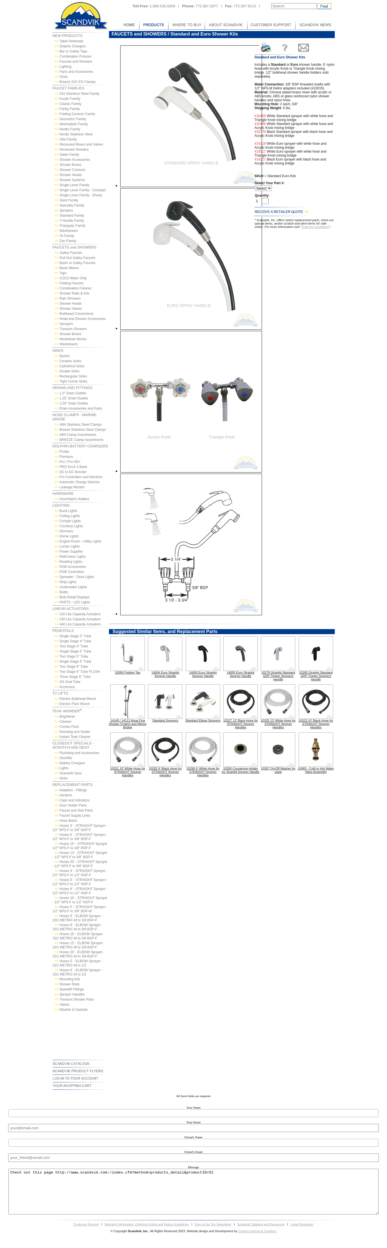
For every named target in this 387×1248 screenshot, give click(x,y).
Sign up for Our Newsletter (213, 1232)
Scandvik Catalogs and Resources (261, 1232)
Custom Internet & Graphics (257, 1239)
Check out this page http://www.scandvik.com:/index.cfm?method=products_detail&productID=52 (193, 1196)
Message (193, 1167)
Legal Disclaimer (301, 1232)
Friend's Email (193, 1151)
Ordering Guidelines (315, 226)
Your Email (193, 1122)
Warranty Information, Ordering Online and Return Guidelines (147, 1232)
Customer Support (86, 1232)
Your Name (193, 1107)
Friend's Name (194, 1137)
